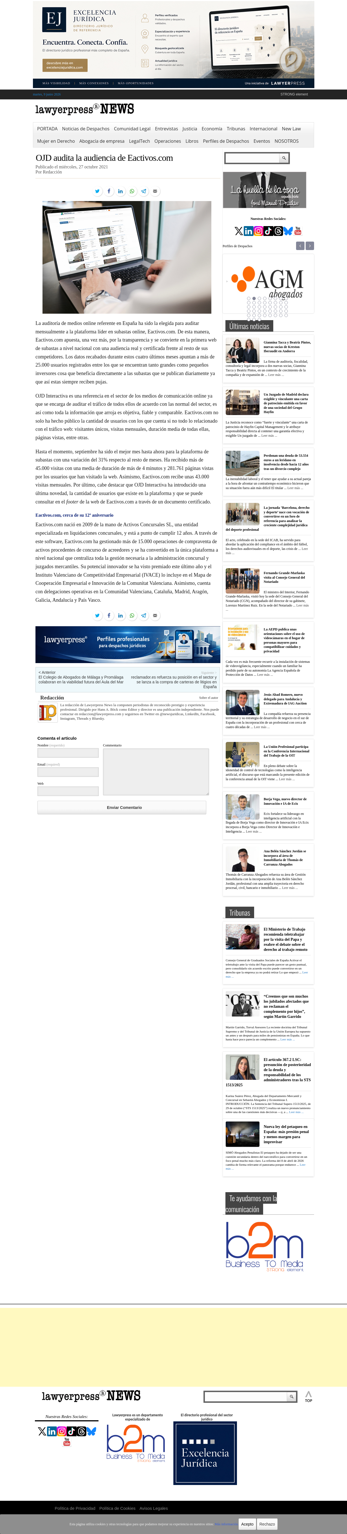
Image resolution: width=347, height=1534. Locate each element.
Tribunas (236, 129)
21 (270, 307)
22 (275, 307)
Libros (191, 141)
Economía (212, 129)
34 (254, 315)
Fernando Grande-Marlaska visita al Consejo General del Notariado (284, 577)
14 (275, 302)
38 (275, 315)
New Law (291, 129)
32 (286, 311)
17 (248, 307)
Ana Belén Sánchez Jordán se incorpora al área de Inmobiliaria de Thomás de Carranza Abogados (285, 857)
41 (248, 319)
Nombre (50, 745)
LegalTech (139, 141)
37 (270, 315)
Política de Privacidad (75, 1508)
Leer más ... (276, 375)
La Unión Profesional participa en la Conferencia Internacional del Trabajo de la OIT (286, 751)
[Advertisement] (173, 1347)
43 (259, 319)
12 (264, 302)
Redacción (52, 698)
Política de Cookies (117, 1508)
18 (254, 307)
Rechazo (267, 1524)
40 (286, 315)
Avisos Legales (154, 1508)
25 (248, 311)
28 (264, 311)
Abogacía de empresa (101, 141)
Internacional (263, 129)
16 (286, 302)
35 (259, 315)
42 (254, 319)
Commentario (112, 745)
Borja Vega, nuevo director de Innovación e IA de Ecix (285, 801)
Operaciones (168, 141)
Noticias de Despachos (85, 129)
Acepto (247, 1524)
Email (48, 764)
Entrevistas (166, 129)
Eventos (262, 141)
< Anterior (47, 672)
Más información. (227, 1524)
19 (259, 307)
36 (264, 315)
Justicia (190, 129)
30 (275, 311)
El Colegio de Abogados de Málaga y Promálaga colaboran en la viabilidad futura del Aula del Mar (81, 679)
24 (286, 307)
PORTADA (47, 129)
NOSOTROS (287, 141)
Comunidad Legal (132, 129)
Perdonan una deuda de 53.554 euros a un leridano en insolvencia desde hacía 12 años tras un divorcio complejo (286, 462)
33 (248, 315)
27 (259, 311)
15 (280, 302)
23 (280, 307)
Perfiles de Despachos (226, 141)
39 (280, 315)
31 (280, 311)
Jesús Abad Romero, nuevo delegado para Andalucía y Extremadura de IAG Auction (285, 699)
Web (40, 784)
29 (270, 311)
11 (259, 302)
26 (254, 311)
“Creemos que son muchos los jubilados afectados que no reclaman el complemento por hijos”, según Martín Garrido (286, 1006)
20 (264, 307)
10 (254, 302)
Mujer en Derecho (56, 141)
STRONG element (294, 94)
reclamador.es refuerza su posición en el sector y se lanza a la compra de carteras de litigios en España (174, 682)
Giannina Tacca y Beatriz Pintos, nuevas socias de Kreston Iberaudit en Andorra (287, 346)
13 (270, 302)
